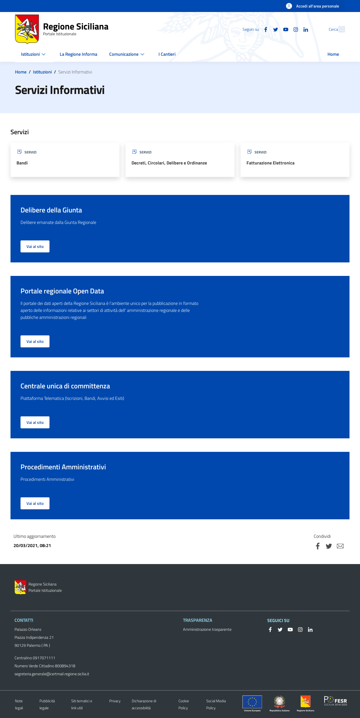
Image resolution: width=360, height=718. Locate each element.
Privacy (114, 701)
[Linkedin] (295, 29)
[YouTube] (275, 29)
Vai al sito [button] (35, 246)
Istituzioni (42, 71)
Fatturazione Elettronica (270, 162)
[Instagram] (285, 29)
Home (20, 71)
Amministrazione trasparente (207, 629)
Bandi (22, 162)
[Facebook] (255, 29)
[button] (339, 29)
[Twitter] (265, 29)
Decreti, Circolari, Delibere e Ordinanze (169, 162)
